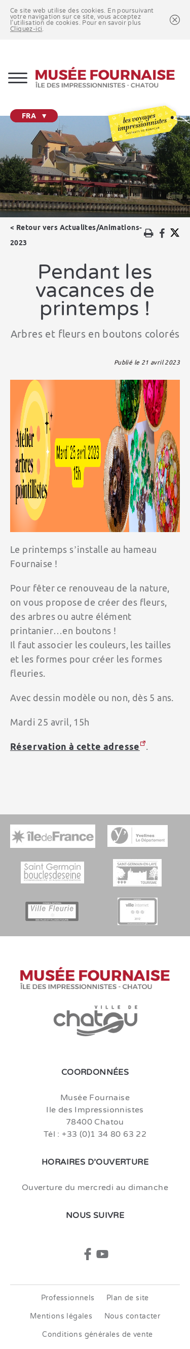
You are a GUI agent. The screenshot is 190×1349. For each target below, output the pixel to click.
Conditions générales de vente (97, 1334)
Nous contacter (132, 1316)
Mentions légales (61, 1316)
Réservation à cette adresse (75, 746)
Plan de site (127, 1298)
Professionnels (68, 1298)
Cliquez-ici (26, 28)
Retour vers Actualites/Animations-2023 (76, 235)
